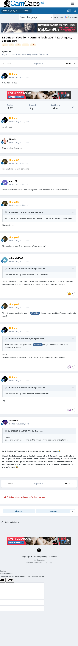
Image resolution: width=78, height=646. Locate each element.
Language (26, 556)
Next (68, 64)
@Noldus (35, 313)
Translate (71, 17)
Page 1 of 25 (39, 64)
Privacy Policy (40, 556)
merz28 (34, 212)
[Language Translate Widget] (36, 17)
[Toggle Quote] (6, 212)
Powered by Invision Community (39, 562)
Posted (19, 77)
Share (18, 511)
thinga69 (36, 268)
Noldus (7, 52)
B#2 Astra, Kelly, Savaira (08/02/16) (33, 54)
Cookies (53, 556)
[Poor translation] (10, 580)
